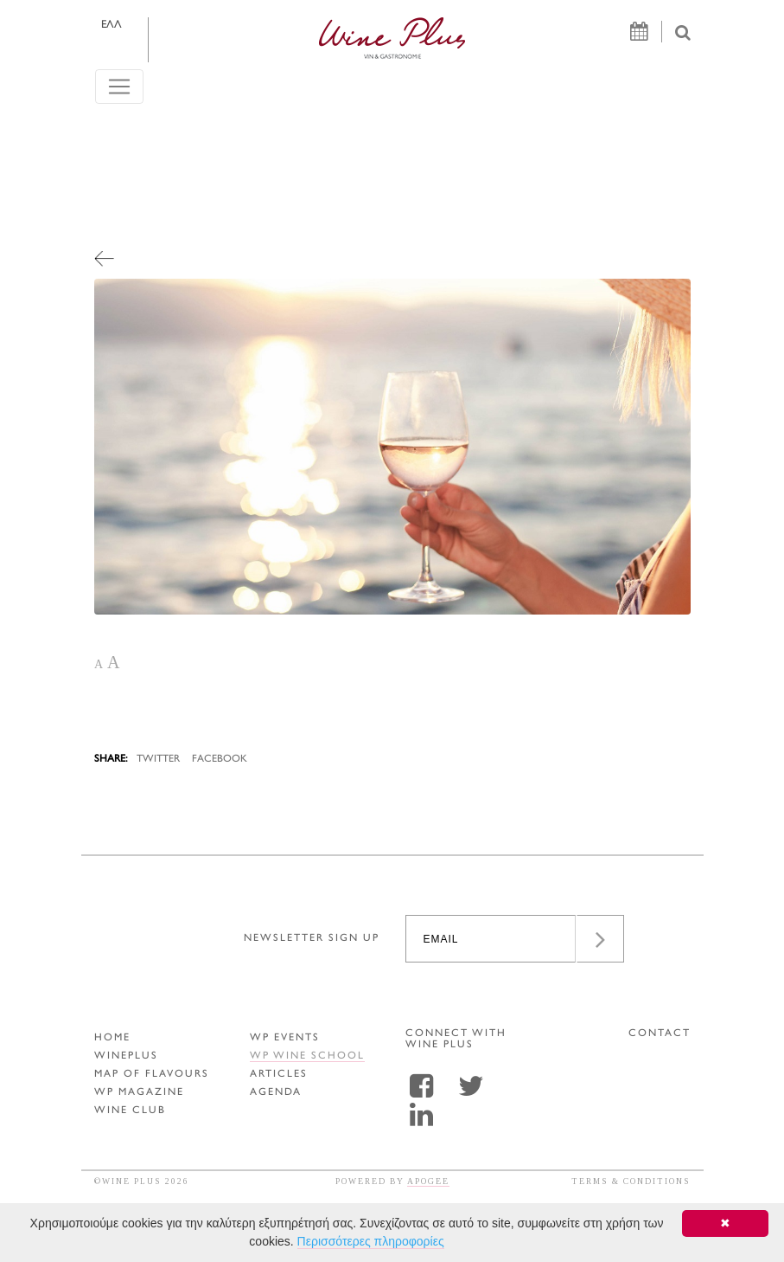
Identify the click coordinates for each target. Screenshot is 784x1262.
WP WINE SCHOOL (307, 1056)
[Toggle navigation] (119, 86)
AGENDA (276, 1093)
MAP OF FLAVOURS (151, 1074)
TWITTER (158, 759)
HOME (112, 1038)
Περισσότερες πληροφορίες (370, 1241)
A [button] (98, 664)
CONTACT (659, 1034)
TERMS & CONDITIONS (631, 1181)
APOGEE (428, 1181)
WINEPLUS (126, 1056)
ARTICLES (279, 1074)
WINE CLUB (130, 1111)
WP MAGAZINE (139, 1093)
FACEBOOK (219, 759)
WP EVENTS (285, 1038)
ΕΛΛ (111, 25)
